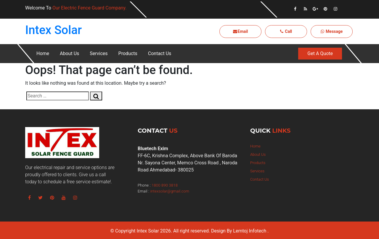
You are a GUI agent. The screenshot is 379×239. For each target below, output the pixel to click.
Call (286, 31)
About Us (69, 53)
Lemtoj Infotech (249, 231)
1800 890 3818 (165, 185)
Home (42, 53)
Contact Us (159, 53)
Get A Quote (320, 53)
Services (98, 53)
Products (127, 53)
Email (240, 31)
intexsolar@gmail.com (169, 191)
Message (332, 31)
